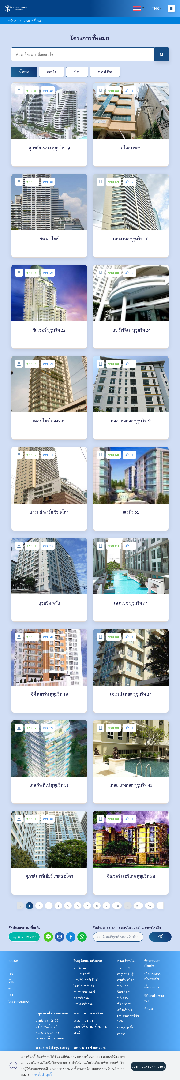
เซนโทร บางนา (83, 1020)
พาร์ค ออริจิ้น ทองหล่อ (50, 1038)
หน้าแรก (13, 20)
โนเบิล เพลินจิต (84, 986)
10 (117, 906)
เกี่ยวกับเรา (151, 987)
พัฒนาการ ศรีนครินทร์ (90, 1047)
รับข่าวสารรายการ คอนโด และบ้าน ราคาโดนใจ (127, 927)
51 (138, 906)
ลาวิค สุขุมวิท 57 (46, 1026)
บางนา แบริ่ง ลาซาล (88, 1013)
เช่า (10, 974)
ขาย (11, 968)
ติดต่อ (148, 1008)
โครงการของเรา (19, 1001)
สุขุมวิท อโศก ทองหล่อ (52, 1013)
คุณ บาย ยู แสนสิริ (47, 1032)
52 (150, 906)
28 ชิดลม (80, 968)
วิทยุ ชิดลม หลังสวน (88, 961)
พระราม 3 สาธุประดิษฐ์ (53, 1047)
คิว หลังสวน (81, 998)
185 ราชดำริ (82, 974)
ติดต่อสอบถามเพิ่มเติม (24, 927)
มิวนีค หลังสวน (83, 1004)
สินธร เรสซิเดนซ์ (84, 992)
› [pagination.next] (160, 906)
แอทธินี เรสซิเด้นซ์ (86, 980)
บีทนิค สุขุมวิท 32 (47, 1020)
